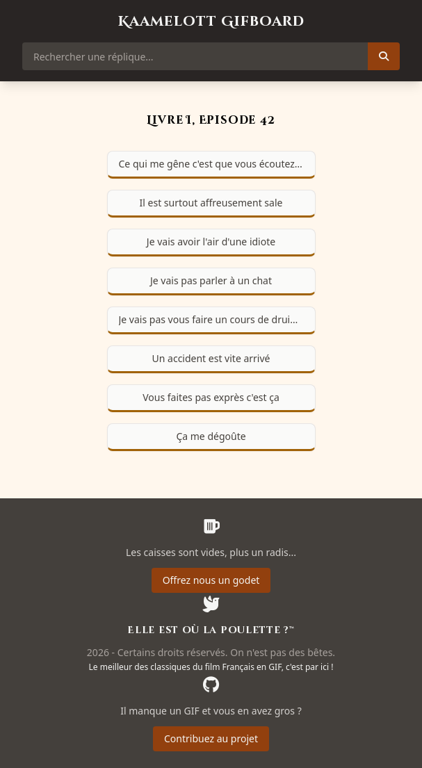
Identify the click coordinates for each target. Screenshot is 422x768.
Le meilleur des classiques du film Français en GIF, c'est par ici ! (211, 667)
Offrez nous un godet (211, 580)
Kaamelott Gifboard (211, 21)
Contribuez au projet (211, 738)
